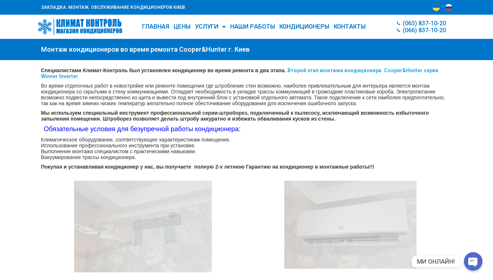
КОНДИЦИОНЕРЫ (304, 26)
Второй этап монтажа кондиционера (334, 70)
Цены (182, 26)
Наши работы (252, 26)
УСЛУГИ (210, 26)
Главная (155, 26)
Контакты (350, 26)
